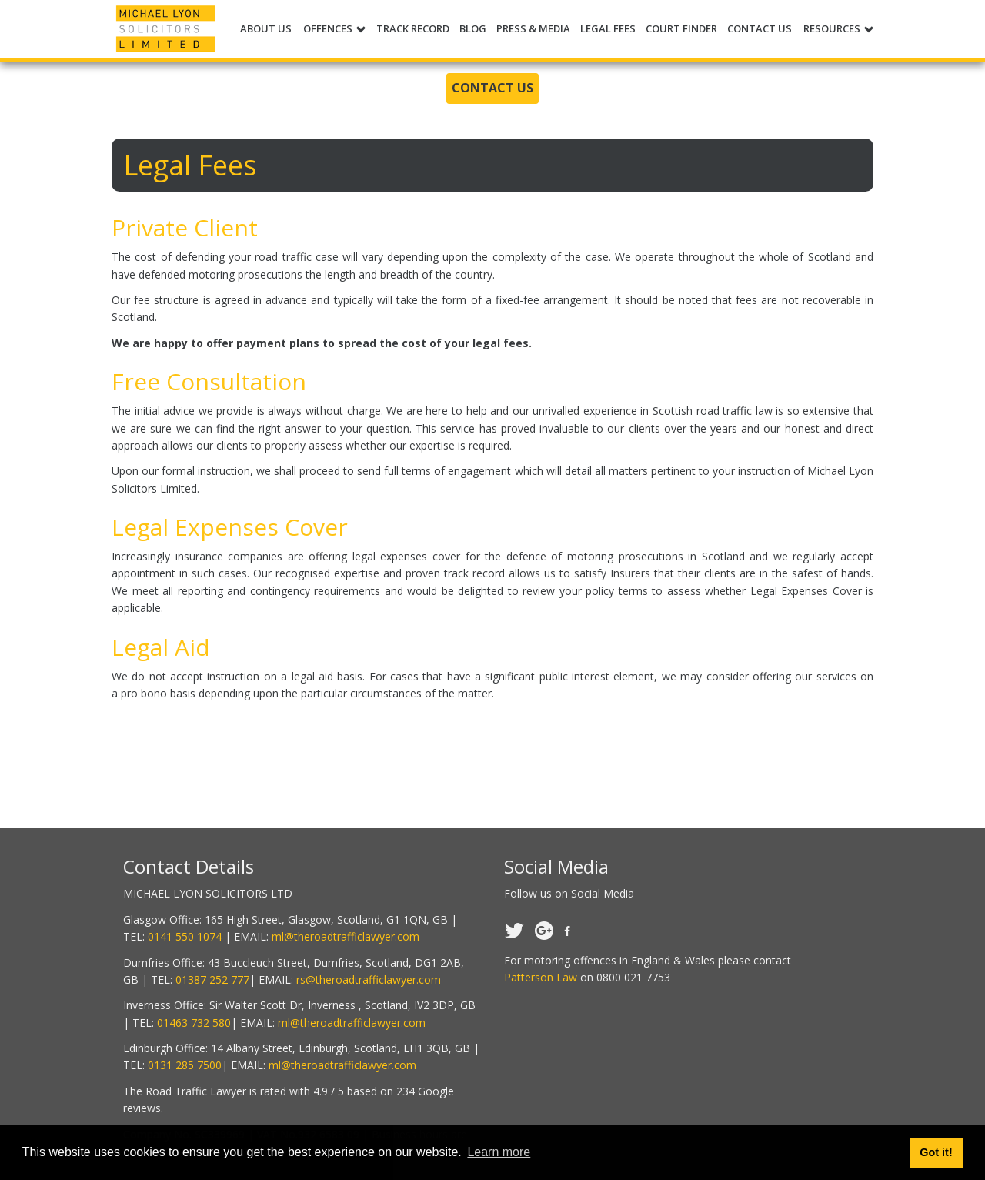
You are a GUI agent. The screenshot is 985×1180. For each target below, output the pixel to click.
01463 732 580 (194, 1022)
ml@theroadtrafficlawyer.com (345, 936)
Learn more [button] (498, 1151)
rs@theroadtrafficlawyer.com (368, 979)
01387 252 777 (212, 979)
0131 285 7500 (185, 1065)
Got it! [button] (936, 1152)
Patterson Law (540, 977)
